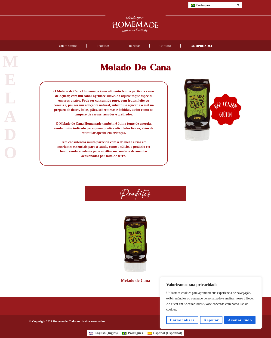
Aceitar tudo (240, 320)
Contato (165, 46)
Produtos (103, 46)
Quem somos (68, 46)
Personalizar (182, 320)
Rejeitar (211, 320)
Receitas (134, 46)
